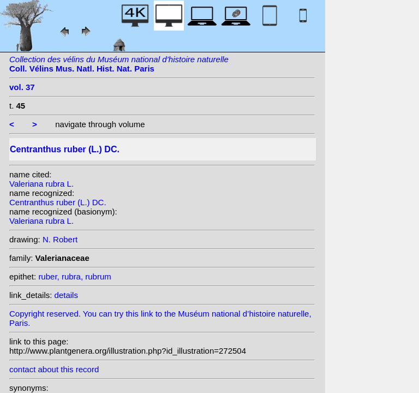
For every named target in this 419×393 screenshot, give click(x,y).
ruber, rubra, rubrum (74, 276)
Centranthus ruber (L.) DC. (57, 202)
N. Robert (60, 239)
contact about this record (54, 369)
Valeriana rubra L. (41, 183)
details (66, 295)
